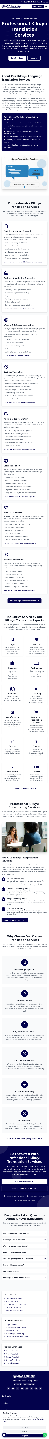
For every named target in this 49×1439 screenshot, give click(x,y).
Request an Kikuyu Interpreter (14, 920)
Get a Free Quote (17, 58)
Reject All (24, 1431)
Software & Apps (11, 1331)
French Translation (12, 1354)
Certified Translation (12, 1307)
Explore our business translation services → (20, 309)
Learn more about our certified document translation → (24, 262)
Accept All (24, 1436)
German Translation (12, 1357)
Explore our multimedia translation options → (20, 450)
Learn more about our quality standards (24, 1138)
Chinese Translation (12, 1360)
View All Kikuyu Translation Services (24, 601)
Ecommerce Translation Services (16, 1337)
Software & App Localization (15, 1304)
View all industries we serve (24, 789)
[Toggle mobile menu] (46, 6)
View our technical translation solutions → (19, 590)
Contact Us (34, 58)
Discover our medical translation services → (20, 543)
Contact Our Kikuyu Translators (24, 1188)
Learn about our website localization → (18, 356)
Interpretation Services (13, 1310)
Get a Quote (37, 6)
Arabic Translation (11, 1363)
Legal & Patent (10, 1325)
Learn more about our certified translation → (20, 403)
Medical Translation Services (15, 1328)
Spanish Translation (12, 1351)
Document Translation (13, 1298)
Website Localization (12, 1301)
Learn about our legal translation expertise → (20, 496)
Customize (24, 1427)
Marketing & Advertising (14, 1334)
